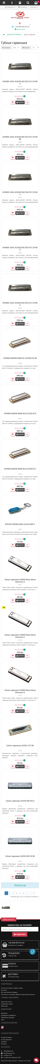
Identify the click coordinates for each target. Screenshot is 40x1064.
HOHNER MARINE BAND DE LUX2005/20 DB (20, 358)
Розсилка (4, 1044)
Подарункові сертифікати (8, 1015)
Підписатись (20, 934)
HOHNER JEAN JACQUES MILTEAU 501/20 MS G (20, 304)
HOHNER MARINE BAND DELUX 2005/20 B (20, 413)
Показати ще (20, 885)
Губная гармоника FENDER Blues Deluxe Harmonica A (20, 580)
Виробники (4, 1013)
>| (33, 893)
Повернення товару (6, 1004)
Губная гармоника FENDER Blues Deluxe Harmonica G (20, 691)
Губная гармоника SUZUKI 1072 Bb (20, 745)
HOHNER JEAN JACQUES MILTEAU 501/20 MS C (20, 193)
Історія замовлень (6, 1039)
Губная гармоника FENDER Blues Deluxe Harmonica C (20, 636)
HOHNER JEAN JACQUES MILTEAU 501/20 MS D (20, 248)
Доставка (4, 990)
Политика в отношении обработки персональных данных (18, 994)
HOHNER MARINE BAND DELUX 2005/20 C (20, 469)
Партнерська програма (7, 1017)
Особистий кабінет (6, 1037)
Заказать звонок (20, 29)
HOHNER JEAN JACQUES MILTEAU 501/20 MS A (20, 82)
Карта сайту (4, 1006)
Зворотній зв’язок (6, 1002)
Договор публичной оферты (9, 992)
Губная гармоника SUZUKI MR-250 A (20, 801)
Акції (2, 1019)
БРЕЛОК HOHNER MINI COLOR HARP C (20, 524)
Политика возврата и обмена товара (12, 988)
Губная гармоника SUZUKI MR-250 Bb (20, 856)
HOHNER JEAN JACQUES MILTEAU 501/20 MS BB (20, 138)
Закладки (4, 1042)
